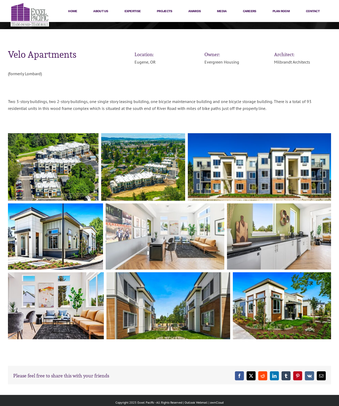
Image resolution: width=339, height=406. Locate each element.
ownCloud (217, 402)
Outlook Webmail (196, 402)
